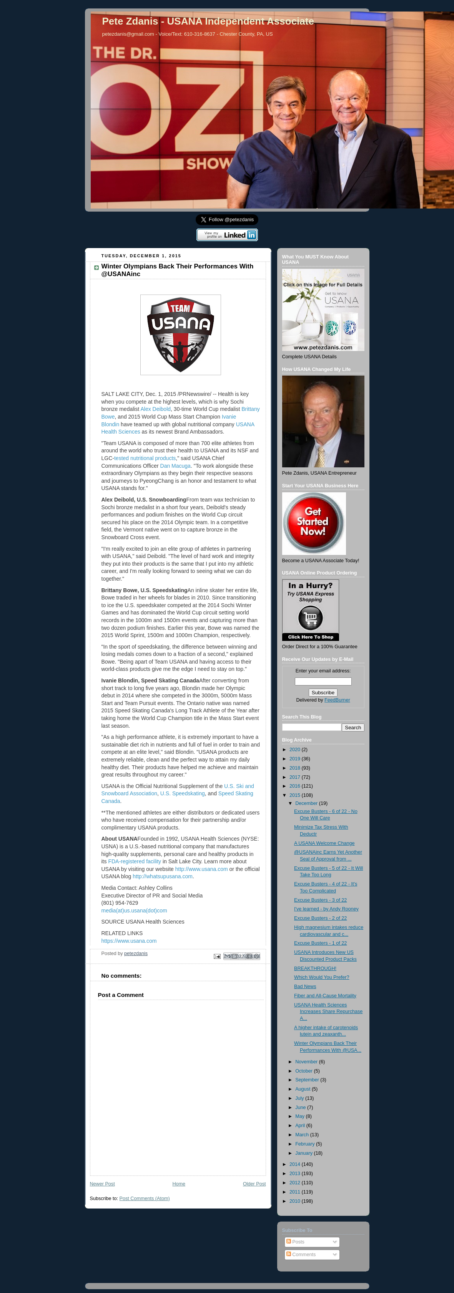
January (304, 1153)
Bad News (305, 986)
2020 (295, 749)
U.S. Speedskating (182, 793)
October (304, 1071)
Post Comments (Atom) (145, 1198)
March (302, 1134)
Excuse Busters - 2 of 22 (320, 918)
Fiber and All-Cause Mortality (325, 995)
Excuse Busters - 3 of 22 (320, 900)
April (300, 1125)
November (307, 1062)
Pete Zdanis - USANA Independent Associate (208, 21)
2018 (295, 768)
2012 (295, 1182)
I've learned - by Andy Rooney (326, 909)
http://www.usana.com (201, 869)
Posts (295, 1242)
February (305, 1144)
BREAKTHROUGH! (315, 968)
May (300, 1116)
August (303, 1089)
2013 (295, 1173)
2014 (295, 1164)
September (307, 1080)
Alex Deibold (155, 409)
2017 (295, 777)
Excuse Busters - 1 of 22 (320, 943)
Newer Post (102, 1184)
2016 (295, 786)
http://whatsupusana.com (163, 876)
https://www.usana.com (129, 941)
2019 (295, 759)
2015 (295, 795)
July (300, 1098)
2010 (295, 1201)
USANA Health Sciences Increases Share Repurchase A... (328, 1011)
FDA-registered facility (134, 861)
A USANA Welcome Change (324, 843)
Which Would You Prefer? (321, 977)
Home (178, 1184)
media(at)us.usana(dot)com (134, 910)
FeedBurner (337, 700)
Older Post (254, 1184)
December (307, 803)
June (301, 1107)
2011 (295, 1192)
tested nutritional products (145, 458)
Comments (301, 1254)
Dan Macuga (175, 466)
